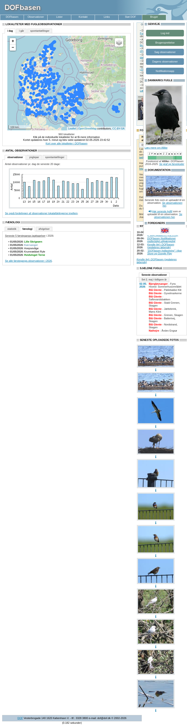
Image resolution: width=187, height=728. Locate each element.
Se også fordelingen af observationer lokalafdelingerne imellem (41, 213)
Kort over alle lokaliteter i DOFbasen (67, 143)
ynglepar (34, 157)
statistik (11, 229)
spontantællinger (39, 31)
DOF (20, 718)
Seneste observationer (154, 275)
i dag (10, 31)
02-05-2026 (143, 285)
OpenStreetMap (87, 128)
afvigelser (44, 229)
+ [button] (13, 41)
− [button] (13, 47)
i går (21, 31)
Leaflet (72, 128)
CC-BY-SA (118, 128)
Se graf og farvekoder (171, 164)
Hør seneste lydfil (162, 211)
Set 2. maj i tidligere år (154, 279)
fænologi (27, 229)
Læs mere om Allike (156, 147)
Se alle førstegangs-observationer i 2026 (28, 260)
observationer (15, 157)
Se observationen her (168, 215)
